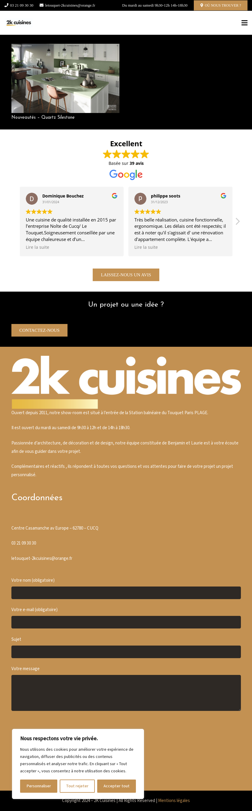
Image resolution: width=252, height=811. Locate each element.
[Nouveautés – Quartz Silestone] (65, 48)
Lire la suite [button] (37, 247)
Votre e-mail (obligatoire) (126, 617)
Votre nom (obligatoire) (126, 588)
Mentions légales (174, 801)
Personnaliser (38, 786)
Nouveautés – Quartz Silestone (43, 117)
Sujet (126, 647)
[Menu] (244, 22)
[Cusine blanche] (18, 22)
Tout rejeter (77, 786)
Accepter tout (117, 786)
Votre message (126, 688)
